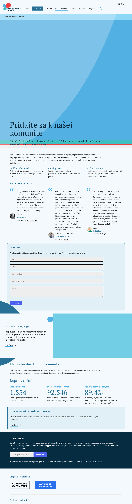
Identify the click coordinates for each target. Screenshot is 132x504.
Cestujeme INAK (32, 220)
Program (92, 8)
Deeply (104, 234)
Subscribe (40, 454)
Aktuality (48, 8)
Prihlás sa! (37, 8)
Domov (27, 8)
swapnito (66, 239)
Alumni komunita (61, 8)
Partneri (82, 8)
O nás (74, 8)
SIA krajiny (125, 4)
